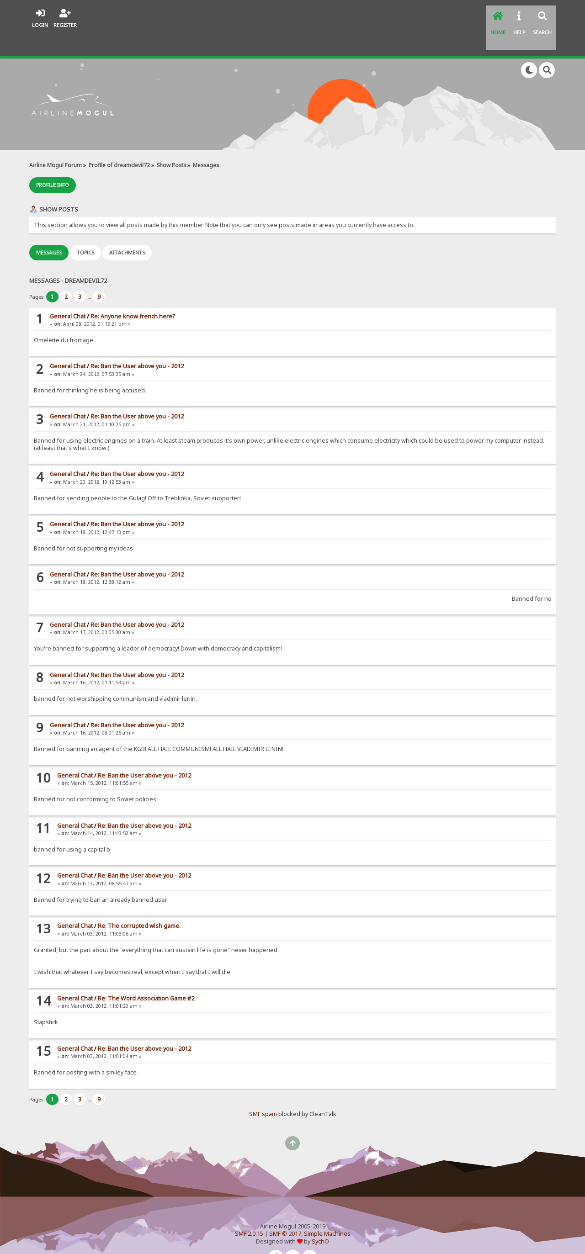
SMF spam (263, 1091)
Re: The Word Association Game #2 (146, 975)
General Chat (67, 293)
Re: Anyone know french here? (132, 293)
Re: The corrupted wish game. (139, 902)
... (90, 273)
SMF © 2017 (285, 1210)
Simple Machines (327, 1210)
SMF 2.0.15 (249, 1210)
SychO (320, 1218)
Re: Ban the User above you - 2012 (137, 343)
